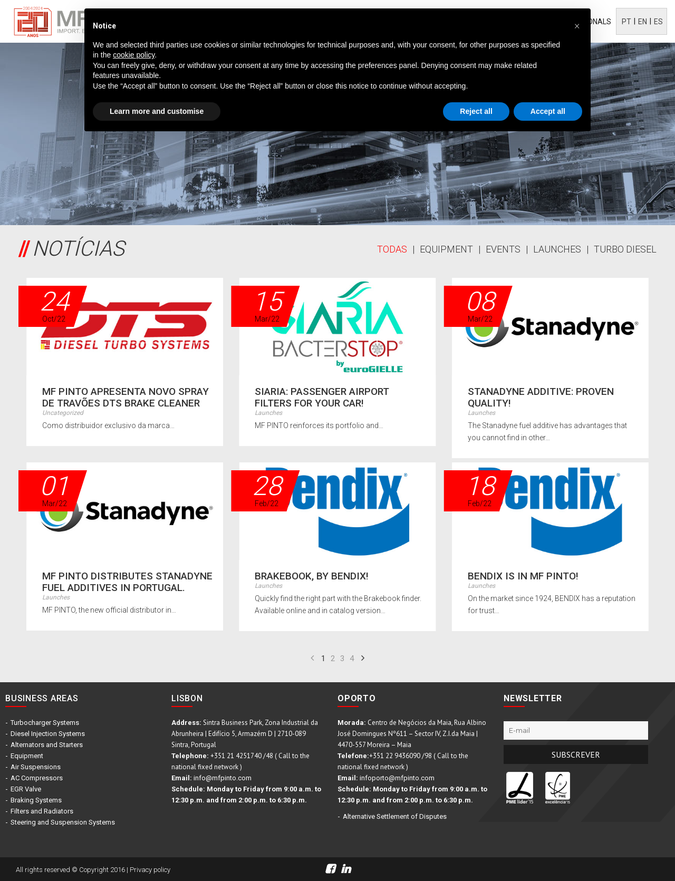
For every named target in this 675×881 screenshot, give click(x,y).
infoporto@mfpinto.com (397, 778)
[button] (576, 25)
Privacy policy (150, 870)
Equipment (27, 756)
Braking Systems (36, 800)
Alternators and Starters (47, 745)
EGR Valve (26, 789)
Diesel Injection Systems (48, 734)
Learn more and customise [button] (157, 111)
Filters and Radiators (42, 811)
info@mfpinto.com (223, 778)
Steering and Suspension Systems (63, 822)
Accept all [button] (548, 111)
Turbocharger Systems (45, 723)
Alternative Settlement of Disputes (395, 816)
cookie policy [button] (134, 55)
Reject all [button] (476, 111)
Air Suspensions (36, 767)
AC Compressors (37, 778)
